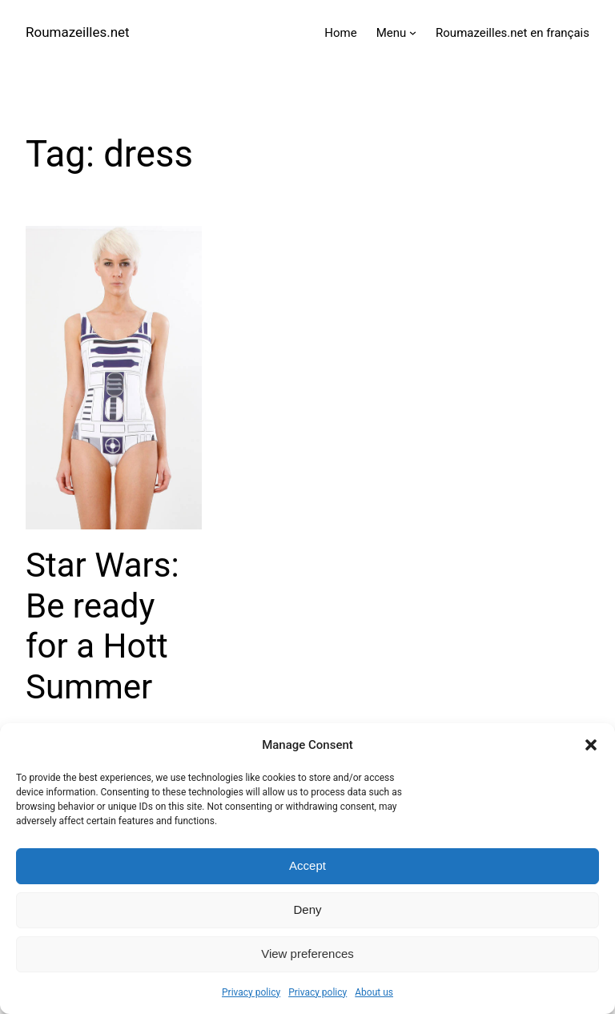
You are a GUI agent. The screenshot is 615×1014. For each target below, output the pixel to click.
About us (374, 992)
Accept (307, 865)
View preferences (307, 953)
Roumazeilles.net (78, 32)
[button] (591, 745)
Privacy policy (251, 992)
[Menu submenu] (412, 32)
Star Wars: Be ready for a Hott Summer (102, 625)
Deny (307, 909)
